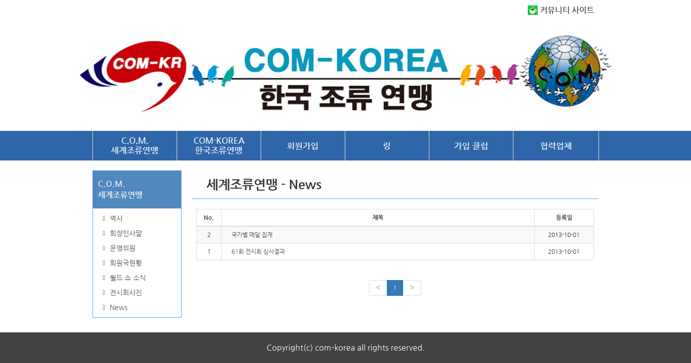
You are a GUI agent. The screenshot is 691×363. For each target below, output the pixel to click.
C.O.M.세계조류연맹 (134, 145)
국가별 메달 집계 (252, 234)
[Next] (412, 287)
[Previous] (378, 287)
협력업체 (556, 146)
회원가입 (303, 146)
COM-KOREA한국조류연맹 (218, 145)
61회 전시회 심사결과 (258, 251)
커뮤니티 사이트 (567, 10)
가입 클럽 (471, 146)
